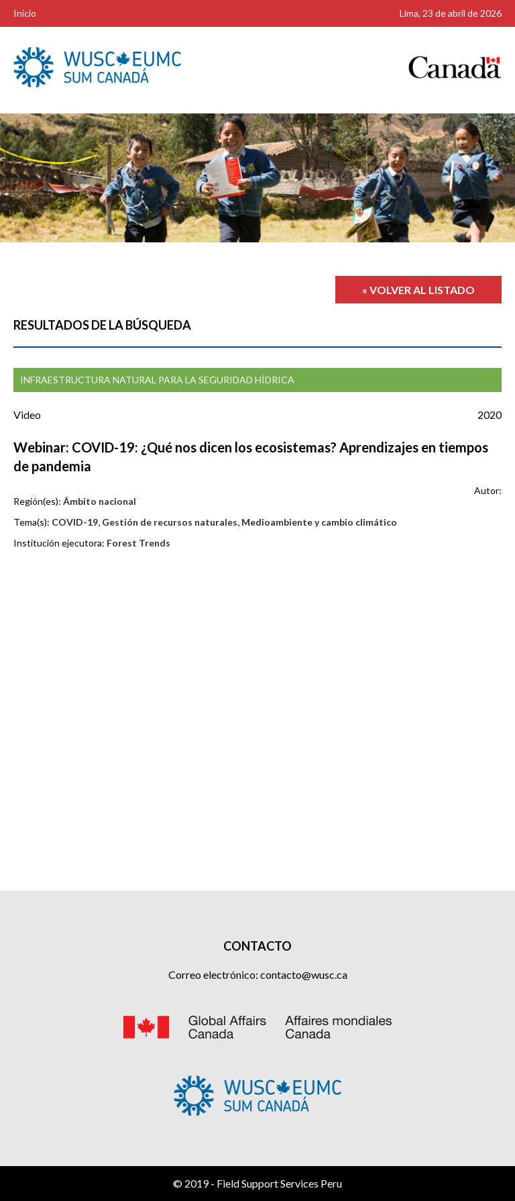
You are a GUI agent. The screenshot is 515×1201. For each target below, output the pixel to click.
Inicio (24, 13)
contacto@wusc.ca (303, 974)
